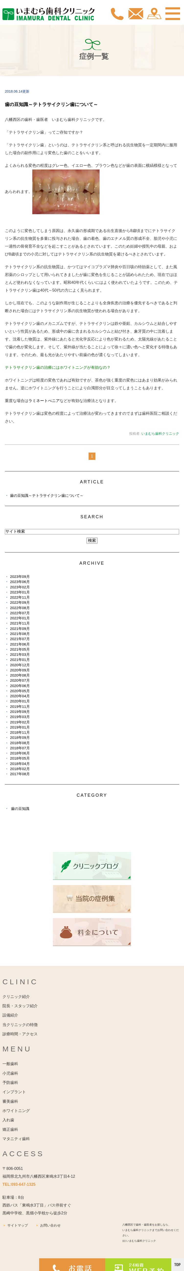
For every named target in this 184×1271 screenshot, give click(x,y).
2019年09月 (20, 712)
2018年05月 (20, 758)
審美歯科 (10, 1101)
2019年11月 (20, 706)
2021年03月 (20, 654)
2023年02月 (20, 587)
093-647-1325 (23, 1184)
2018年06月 (20, 753)
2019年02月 (20, 722)
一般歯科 (10, 1064)
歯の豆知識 (20, 808)
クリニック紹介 (16, 997)
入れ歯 (8, 1120)
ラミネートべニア (44, 401)
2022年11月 (20, 597)
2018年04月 (20, 764)
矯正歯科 (10, 1129)
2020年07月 (20, 680)
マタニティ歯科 (16, 1139)
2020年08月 (20, 675)
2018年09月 (20, 737)
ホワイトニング (16, 1111)
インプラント (14, 1092)
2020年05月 (20, 691)
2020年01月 (20, 701)
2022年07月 (20, 613)
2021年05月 (20, 649)
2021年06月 (20, 644)
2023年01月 (20, 592)
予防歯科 (10, 1082)
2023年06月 (20, 582)
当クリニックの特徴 (20, 1025)
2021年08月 (20, 634)
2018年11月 (20, 732)
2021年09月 (20, 628)
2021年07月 (20, 639)
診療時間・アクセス (20, 1034)
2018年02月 (20, 769)
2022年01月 (20, 618)
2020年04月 (20, 696)
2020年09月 (20, 670)
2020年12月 (20, 665)
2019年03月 (20, 717)
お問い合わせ (50, 1225)
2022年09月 (20, 602)
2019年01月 (20, 727)
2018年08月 (20, 743)
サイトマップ (17, 1225)
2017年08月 (20, 774)
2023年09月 (20, 576)
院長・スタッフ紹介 (20, 1006)
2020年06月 (20, 686)
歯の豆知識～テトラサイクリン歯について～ (51, 104)
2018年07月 (20, 748)
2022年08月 (20, 608)
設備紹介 (10, 1015)
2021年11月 (20, 623)
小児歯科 (10, 1073)
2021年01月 (20, 659)
